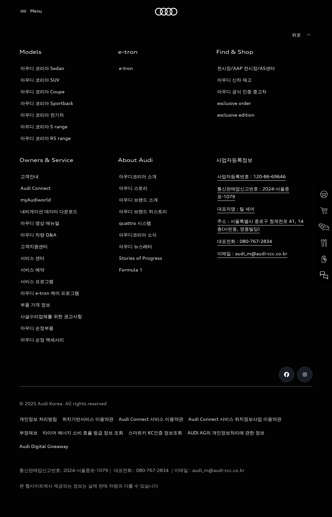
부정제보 (28, 432)
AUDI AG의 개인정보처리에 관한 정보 (226, 432)
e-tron (126, 68)
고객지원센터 (34, 246)
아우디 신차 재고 (234, 80)
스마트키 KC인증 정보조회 (155, 432)
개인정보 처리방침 (38, 419)
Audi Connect (35, 188)
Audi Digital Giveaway (43, 446)
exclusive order (234, 103)
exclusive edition (236, 115)
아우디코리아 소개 (138, 176)
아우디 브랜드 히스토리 (143, 211)
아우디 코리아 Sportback (46, 103)
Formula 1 (130, 269)
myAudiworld (35, 199)
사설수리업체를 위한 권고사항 (51, 316)
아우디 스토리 (133, 188)
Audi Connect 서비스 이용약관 (151, 419)
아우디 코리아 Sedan (42, 68)
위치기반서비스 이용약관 (87, 419)
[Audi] (166, 12)
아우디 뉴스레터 (135, 246)
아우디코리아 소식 (138, 234)
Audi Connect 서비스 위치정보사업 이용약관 (234, 419)
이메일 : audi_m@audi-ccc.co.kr (252, 253)
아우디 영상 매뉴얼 (39, 223)
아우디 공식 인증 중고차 (242, 91)
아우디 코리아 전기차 (42, 115)
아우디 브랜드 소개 (138, 199)
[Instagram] (305, 374)
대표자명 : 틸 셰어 (236, 209)
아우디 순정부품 (36, 328)
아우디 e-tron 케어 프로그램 (49, 293)
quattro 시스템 (135, 223)
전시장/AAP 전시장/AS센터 (246, 68)
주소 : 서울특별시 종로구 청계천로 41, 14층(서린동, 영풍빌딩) (260, 225)
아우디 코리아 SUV (39, 80)
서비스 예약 (32, 269)
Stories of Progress (140, 258)
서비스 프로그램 (36, 281)
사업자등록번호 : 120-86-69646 (251, 176)
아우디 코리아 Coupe (42, 91)
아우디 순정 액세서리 (42, 339)
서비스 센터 (32, 258)
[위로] (302, 35)
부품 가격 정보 (35, 304)
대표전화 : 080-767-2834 (244, 241)
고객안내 (29, 176)
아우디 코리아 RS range (45, 138)
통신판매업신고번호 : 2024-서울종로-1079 (253, 192)
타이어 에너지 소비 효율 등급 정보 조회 (83, 432)
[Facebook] (286, 374)
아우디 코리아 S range (43, 126)
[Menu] (30, 11)
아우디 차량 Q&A (38, 234)
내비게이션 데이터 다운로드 (48, 211)
